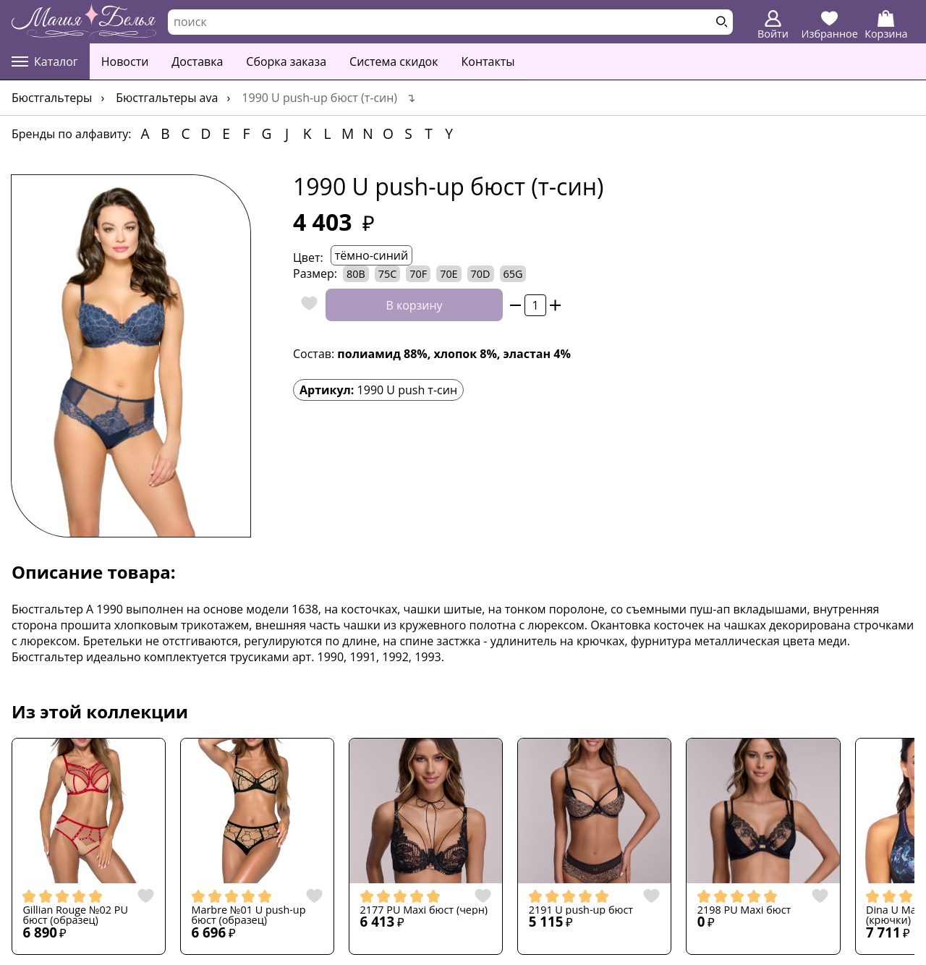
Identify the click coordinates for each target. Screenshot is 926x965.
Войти (773, 25)
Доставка (197, 61)
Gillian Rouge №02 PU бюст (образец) (75, 915)
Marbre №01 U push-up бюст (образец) (249, 915)
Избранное (830, 25)
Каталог (45, 61)
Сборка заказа (286, 61)
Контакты (488, 61)
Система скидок (393, 61)
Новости (125, 61)
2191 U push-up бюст (581, 910)
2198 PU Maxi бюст (744, 910)
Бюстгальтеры (52, 98)
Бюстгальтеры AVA (167, 98)
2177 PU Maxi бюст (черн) (424, 910)
